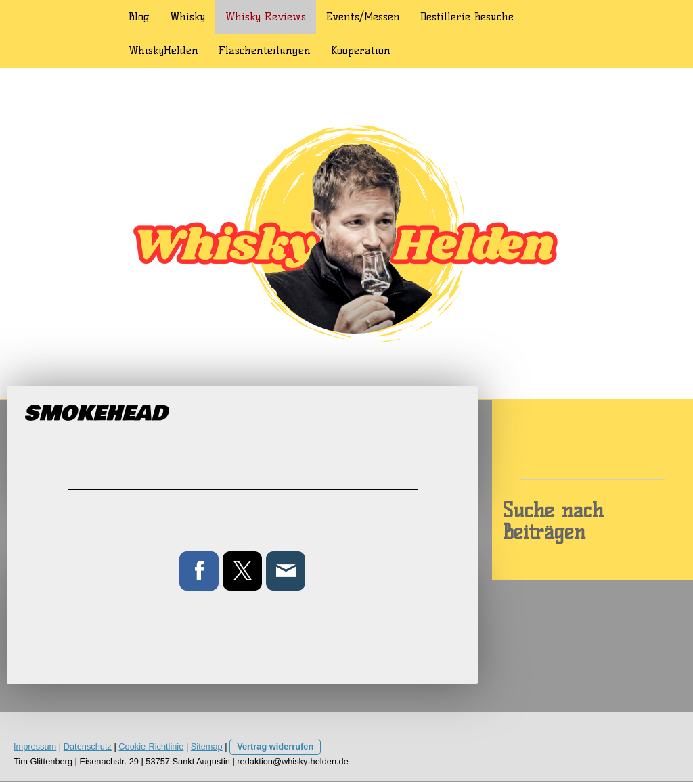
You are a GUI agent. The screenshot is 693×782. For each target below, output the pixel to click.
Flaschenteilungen (265, 50)
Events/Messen (363, 16)
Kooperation (360, 50)
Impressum (35, 746)
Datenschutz (88, 746)
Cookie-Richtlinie (150, 746)
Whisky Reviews (265, 16)
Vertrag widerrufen (275, 746)
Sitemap (207, 746)
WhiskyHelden (163, 50)
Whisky (187, 16)
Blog (139, 16)
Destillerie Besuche (467, 16)
